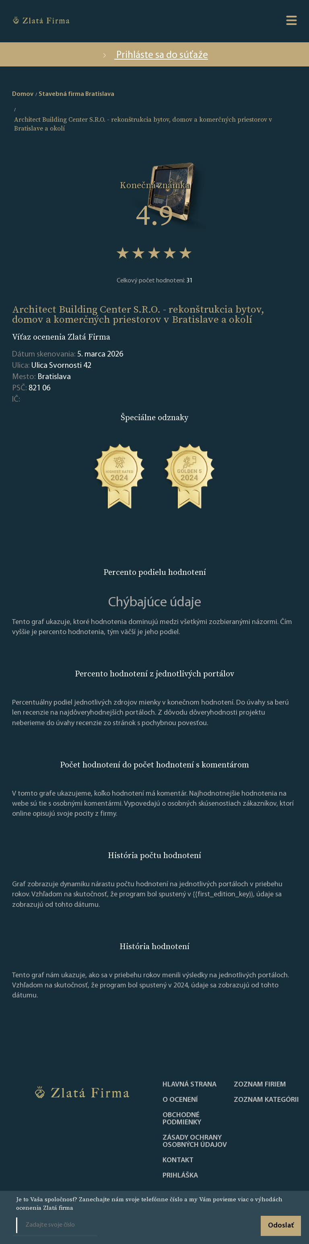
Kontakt (178, 1160)
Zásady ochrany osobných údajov (195, 1141)
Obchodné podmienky (182, 1119)
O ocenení (180, 1100)
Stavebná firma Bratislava (76, 94)
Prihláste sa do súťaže (154, 55)
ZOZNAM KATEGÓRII (266, 1100)
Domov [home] (22, 94)
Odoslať (281, 1225)
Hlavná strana (189, 1084)
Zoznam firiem (260, 1084)
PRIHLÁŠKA (180, 1176)
